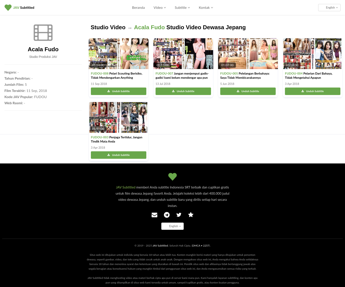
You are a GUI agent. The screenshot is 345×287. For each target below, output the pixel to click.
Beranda (138, 7)
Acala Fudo (43, 49)
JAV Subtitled (125, 187)
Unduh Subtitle (118, 91)
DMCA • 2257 (200, 245)
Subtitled (23, 7)
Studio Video (108, 27)
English (332, 7)
